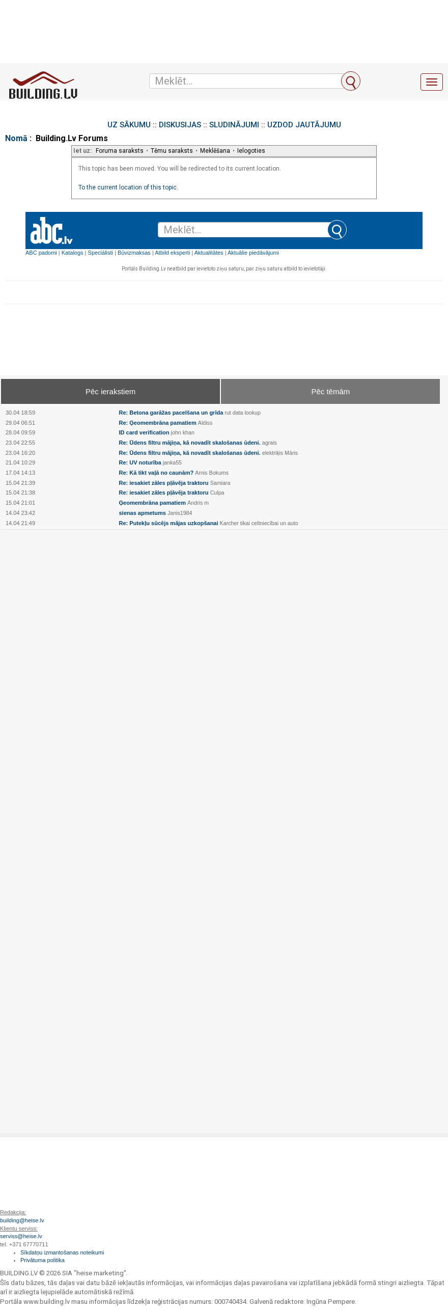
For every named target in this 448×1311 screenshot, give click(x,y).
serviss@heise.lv (21, 1236)
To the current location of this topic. (128, 187)
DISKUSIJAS (180, 124)
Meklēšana (215, 150)
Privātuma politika (42, 1260)
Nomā (16, 138)
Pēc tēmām (330, 391)
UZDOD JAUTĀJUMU (304, 124)
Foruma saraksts (120, 150)
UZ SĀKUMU (129, 124)
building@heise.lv (22, 1220)
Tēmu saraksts (172, 150)
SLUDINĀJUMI (234, 124)
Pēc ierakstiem (110, 391)
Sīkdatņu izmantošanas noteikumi (62, 1252)
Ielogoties (251, 150)
